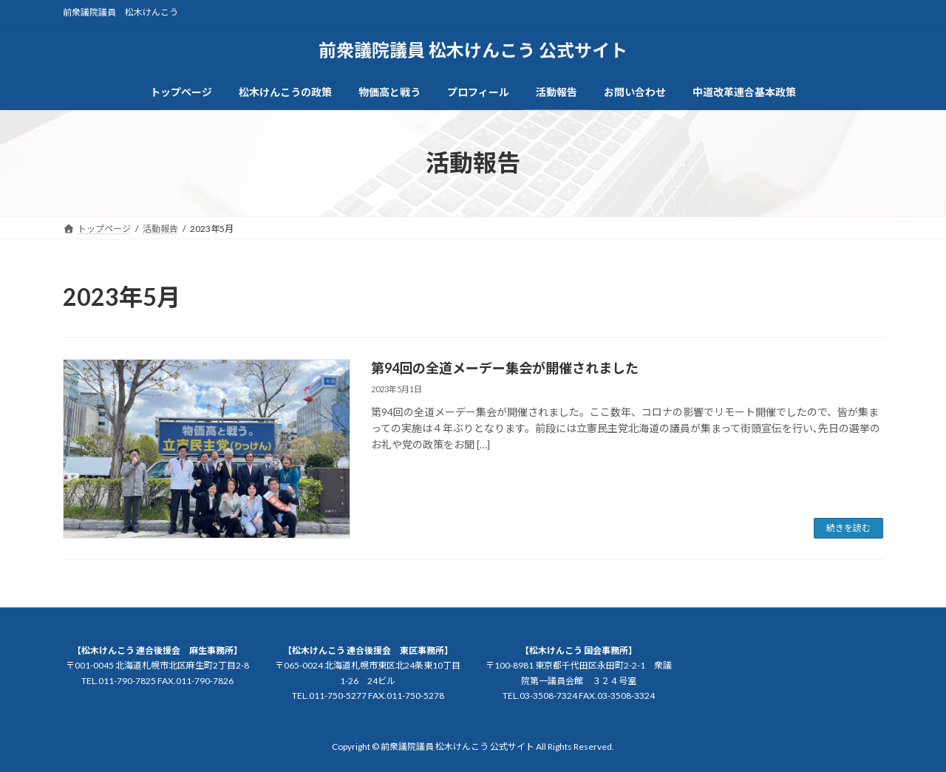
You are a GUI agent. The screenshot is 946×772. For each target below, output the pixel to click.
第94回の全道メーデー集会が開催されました (505, 368)
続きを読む (848, 527)
